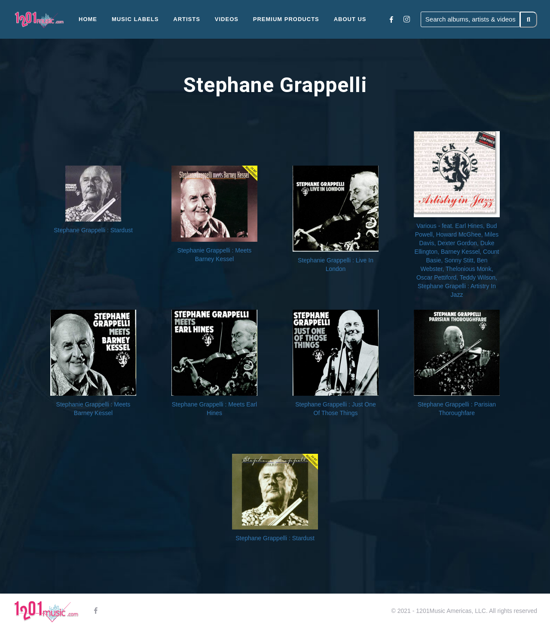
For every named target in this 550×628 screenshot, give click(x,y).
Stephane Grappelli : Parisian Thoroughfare (457, 408)
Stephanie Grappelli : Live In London (335, 264)
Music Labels (135, 19)
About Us (350, 19)
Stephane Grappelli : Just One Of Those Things (335, 408)
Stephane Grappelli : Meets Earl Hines (214, 408)
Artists (186, 19)
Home (88, 19)
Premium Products (286, 19)
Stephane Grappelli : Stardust (93, 230)
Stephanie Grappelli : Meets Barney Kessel (214, 254)
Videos (226, 19)
